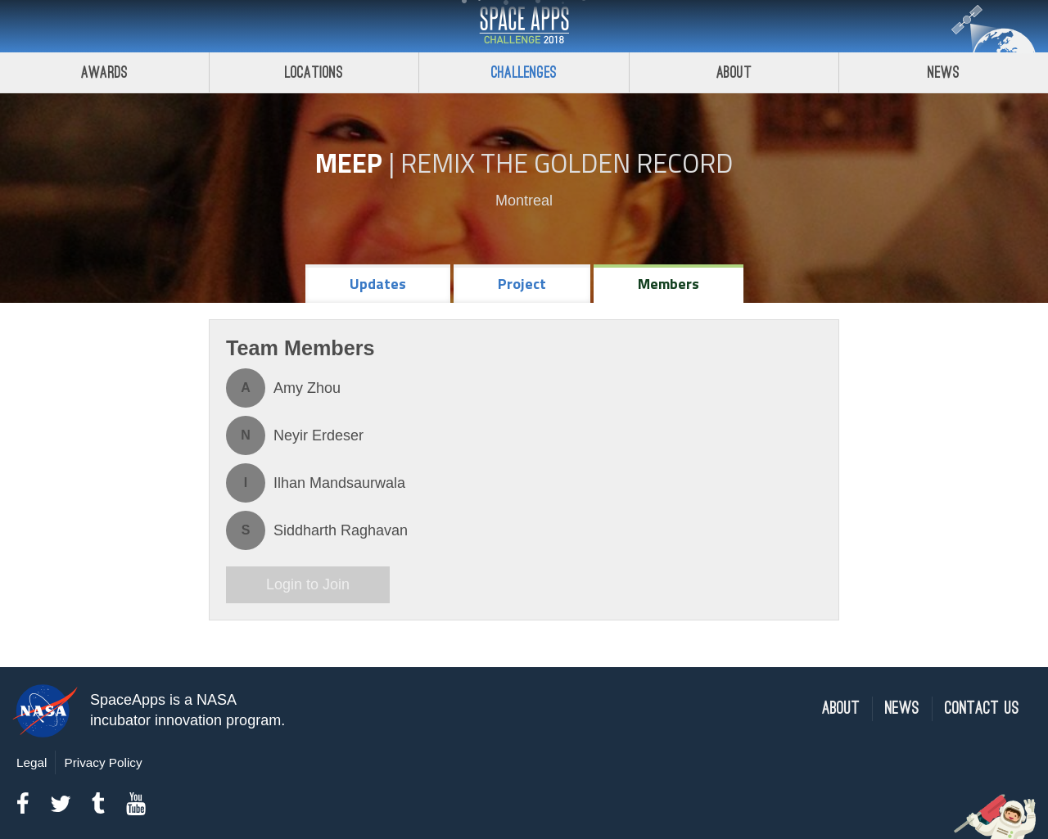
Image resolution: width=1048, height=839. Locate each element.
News (902, 708)
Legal (31, 762)
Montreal (524, 200)
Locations (314, 72)
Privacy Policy (103, 762)
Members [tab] (668, 284)
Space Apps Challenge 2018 (524, 26)
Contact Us (982, 708)
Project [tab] (522, 284)
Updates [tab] (378, 284)
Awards (104, 72)
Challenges (524, 72)
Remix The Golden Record (566, 162)
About (734, 72)
